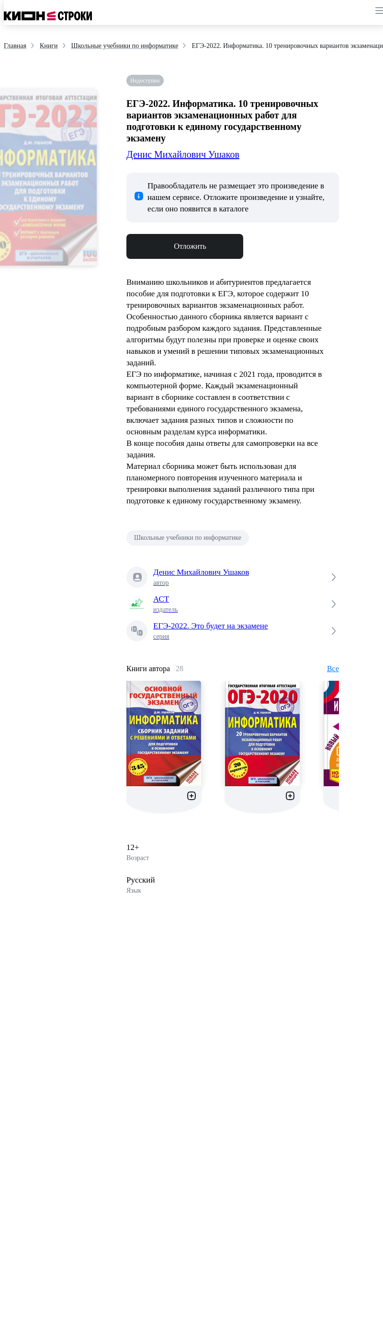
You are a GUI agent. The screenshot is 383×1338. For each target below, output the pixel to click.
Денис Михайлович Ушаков (182, 154)
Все (333, 668)
